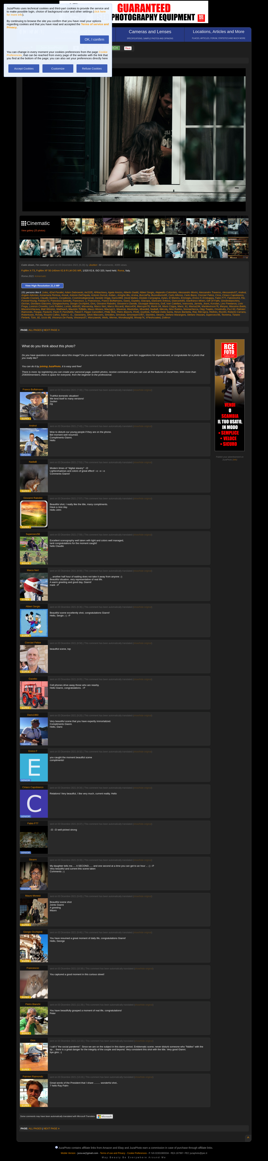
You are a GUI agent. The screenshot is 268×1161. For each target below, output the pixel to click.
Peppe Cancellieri (93, 312)
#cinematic (40, 276)
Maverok (121, 309)
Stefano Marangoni (175, 314)
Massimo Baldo (237, 306)
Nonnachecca (191, 309)
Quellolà (144, 312)
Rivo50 (222, 312)
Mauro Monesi (95, 309)
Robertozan (27, 314)
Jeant (206, 303)
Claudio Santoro (49, 298)
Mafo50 (76, 306)
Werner (113, 317)
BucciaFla (144, 295)
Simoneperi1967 (135, 314)
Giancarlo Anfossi (160, 300)
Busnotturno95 (159, 295)
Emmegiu (186, 298)
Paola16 (47, 312)
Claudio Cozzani (30, 298)
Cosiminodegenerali (83, 298)
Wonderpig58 (125, 317)
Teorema (226, 314)
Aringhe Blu (123, 295)
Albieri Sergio (147, 292)
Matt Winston (48, 309)
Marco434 (130, 306)
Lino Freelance (229, 303)
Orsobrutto (220, 309)
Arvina (134, 295)
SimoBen (109, 314)
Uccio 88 (46, 317)
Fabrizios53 (233, 298)
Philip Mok (110, 312)
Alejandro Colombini (166, 292)
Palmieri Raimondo (33, 1076)
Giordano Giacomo (41, 303)
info (235, 460)
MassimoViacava (30, 309)
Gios (92, 303)
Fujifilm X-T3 (28, 270)
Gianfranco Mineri (195, 300)
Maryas (224, 306)
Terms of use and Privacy (112, 1153)
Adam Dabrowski (74, 292)
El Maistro (174, 298)
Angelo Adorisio (29, 295)
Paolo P (57, 312)
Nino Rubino (175, 309)
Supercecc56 (213, 314)
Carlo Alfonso (175, 295)
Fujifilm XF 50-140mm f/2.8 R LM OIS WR (58, 270)
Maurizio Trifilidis (77, 309)
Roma (121, 270)
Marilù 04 (156, 306)
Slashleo (150, 314)
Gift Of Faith (212, 300)
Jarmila (198, 303)
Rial (194, 312)
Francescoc (94, 300)
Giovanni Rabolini (106, 303)
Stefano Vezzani (196, 314)
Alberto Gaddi (131, 292)
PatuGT (79, 312)
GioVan (25, 303)
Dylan (164, 298)
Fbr (243, 298)
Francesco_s (79, 300)
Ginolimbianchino (230, 300)
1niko (45, 292)
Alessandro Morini (187, 292)
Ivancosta (187, 303)
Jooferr (93, 265)
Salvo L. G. (67, 314)
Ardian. (112, 295)
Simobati (120, 314)
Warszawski (94, 317)
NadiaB (154, 309)
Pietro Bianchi (124, 312)
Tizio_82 (35, 317)
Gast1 (126, 300)
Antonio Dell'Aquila (80, 295)
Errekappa (208, 298)
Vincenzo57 (80, 317)
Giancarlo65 (178, 300)
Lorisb (67, 306)
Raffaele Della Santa (162, 312)
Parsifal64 (68, 312)
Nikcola (163, 309)
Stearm (160, 314)
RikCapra (203, 312)
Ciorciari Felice (206, 295)
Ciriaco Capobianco (232, 295)
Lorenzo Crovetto (38, 306)
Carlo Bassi (190, 295)
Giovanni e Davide (127, 303)
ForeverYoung (29, 300)
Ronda (38, 314)
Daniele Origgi (102, 298)
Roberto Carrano (237, 312)
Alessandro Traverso (210, 292)
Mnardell (144, 309)
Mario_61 (182, 306)
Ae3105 (88, 292)
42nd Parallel (56, 292)
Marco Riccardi (115, 306)
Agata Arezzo (115, 292)
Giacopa (145, 300)
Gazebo (135, 300)
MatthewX (61, 309)
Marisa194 (194, 306)
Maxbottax (132, 309)
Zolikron (166, 317)
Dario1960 (117, 298)
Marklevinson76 (210, 306)
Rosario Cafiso (52, 314)
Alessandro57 (229, 292)
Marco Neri (100, 306)
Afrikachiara (100, 292)
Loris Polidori (56, 306)
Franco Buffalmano (112, 300)
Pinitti (136, 312)
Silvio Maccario (95, 314)
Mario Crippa (169, 306)
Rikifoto (213, 312)
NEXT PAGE (52, 330)
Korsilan (214, 303)
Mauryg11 (109, 309)
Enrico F (196, 298)
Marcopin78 (143, 306)
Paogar (37, 312)
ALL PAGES (35, 330)
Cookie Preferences (137, 1153)
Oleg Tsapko (206, 309)
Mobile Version (68, 1153)
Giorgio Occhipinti (79, 303)
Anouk (64, 295)
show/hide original (142, 390)
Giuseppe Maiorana (148, 303)
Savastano (80, 314)
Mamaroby (87, 306)
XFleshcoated (153, 317)
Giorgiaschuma (60, 303)
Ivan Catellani (173, 303)
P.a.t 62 (231, 309)
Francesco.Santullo (60, 300)
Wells (105, 317)
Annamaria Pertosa (49, 295)
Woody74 (139, 317)
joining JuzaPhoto (50, 366)
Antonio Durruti (99, 295)
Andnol (242, 292)
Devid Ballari (131, 298)
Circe (218, 295)
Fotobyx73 (43, 300)
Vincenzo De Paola (62, 317)
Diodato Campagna (149, 298)
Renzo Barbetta (182, 312)
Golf (163, 303)
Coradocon (65, 298)
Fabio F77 (220, 298)
